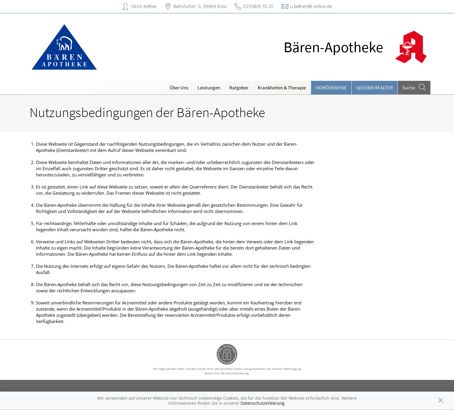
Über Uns (179, 87)
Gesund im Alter (374, 87)
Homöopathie (331, 87)
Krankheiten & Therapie (282, 87)
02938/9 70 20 (258, 6)
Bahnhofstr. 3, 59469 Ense (200, 6)
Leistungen (209, 87)
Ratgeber (239, 87)
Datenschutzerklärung (262, 403)
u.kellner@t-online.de (311, 6)
